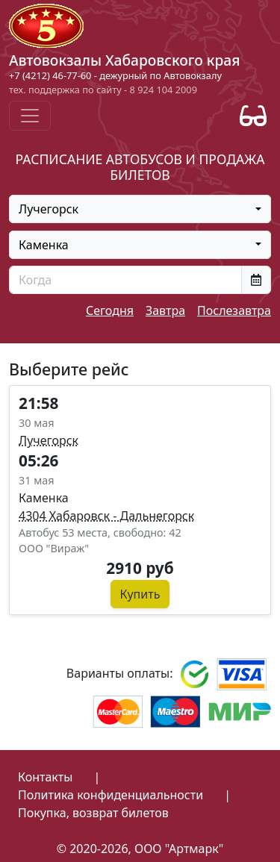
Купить (140, 594)
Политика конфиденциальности (110, 795)
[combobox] (140, 209)
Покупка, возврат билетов (93, 813)
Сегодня (110, 310)
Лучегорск (48, 440)
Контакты (45, 777)
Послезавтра (234, 310)
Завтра (165, 310)
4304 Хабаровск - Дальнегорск (106, 515)
